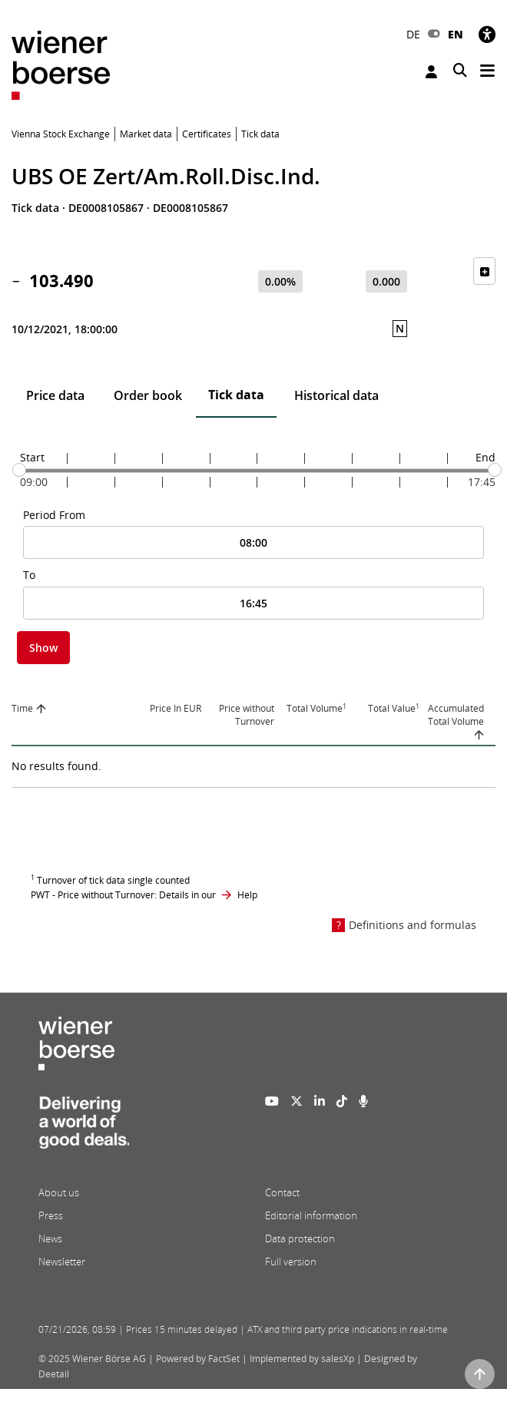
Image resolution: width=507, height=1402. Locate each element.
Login (431, 71)
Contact (282, 1192)
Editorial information (311, 1215)
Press (50, 1215)
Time (22, 708)
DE (413, 34)
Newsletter (61, 1261)
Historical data (336, 395)
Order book (148, 395)
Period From (54, 515)
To (29, 574)
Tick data (236, 394)
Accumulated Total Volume (456, 715)
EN (455, 34)
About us (58, 1192)
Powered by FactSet (198, 1358)
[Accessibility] (487, 34)
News (50, 1238)
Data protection (300, 1238)
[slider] (19, 470)
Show (43, 647)
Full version (290, 1261)
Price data (55, 395)
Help (247, 894)
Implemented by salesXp (302, 1358)
